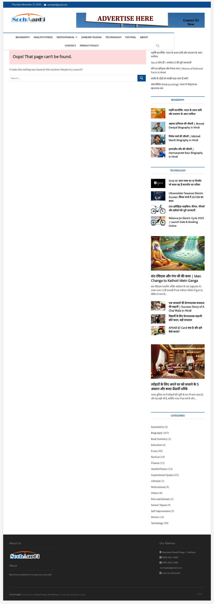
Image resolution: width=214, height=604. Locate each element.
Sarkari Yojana (87, 37)
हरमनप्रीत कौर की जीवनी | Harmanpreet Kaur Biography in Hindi (186, 151)
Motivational (61, 37)
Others (155, 491)
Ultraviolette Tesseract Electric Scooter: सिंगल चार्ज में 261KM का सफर (186, 195)
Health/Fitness (159, 467)
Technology (109, 37)
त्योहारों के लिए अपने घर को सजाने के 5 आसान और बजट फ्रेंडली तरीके (175, 385)
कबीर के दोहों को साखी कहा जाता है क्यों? (169, 76)
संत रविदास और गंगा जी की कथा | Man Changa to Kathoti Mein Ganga (176, 276)
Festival (126, 37)
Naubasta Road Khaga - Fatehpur (177, 550)
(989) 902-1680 (168, 555)
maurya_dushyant (169, 571)
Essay (154, 449)
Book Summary (159, 437)
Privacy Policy (171, 37)
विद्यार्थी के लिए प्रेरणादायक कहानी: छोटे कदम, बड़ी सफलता (185, 316)
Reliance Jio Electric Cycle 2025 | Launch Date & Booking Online (186, 220)
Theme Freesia (40, 593)
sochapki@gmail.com (55, 4)
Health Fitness (38, 37)
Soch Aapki (15, 592)
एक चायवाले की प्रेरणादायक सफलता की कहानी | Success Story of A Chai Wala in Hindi (186, 305)
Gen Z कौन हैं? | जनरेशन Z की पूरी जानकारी (171, 60)
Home (199, 592)
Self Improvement (161, 509)
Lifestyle (156, 479)
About (139, 37)
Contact (152, 37)
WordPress (53, 593)
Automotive (157, 425)
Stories (155, 515)
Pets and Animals (160, 497)
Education (156, 443)
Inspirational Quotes (162, 473)
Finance (155, 461)
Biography (18, 37)
